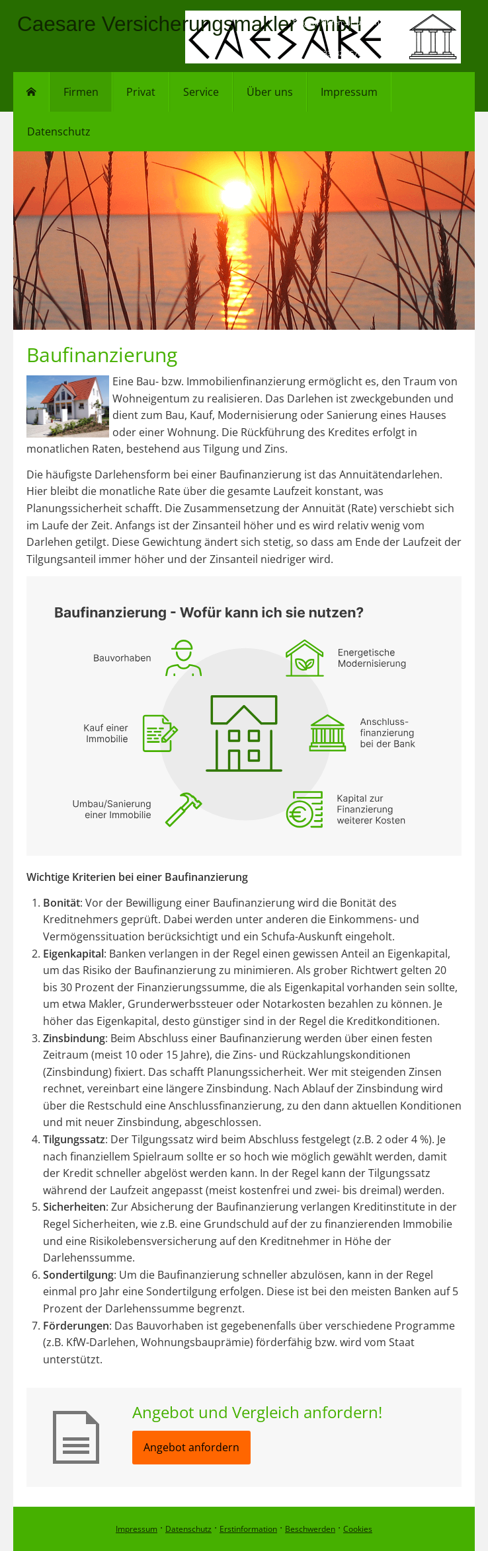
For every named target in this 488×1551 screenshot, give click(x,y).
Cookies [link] (357, 1528)
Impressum (136, 1528)
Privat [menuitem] (140, 92)
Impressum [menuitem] (349, 92)
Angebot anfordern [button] (191, 1447)
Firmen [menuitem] (81, 92)
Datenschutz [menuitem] (59, 131)
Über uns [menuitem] (270, 92)
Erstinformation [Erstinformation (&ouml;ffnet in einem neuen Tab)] (248, 1528)
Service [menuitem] (201, 92)
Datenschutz (188, 1528)
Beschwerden (310, 1528)
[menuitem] (31, 92)
